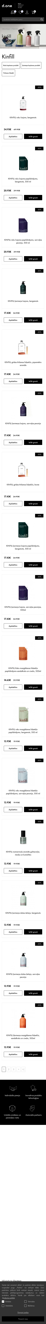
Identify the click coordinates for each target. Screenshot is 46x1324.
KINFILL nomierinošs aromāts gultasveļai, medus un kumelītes (23, 853)
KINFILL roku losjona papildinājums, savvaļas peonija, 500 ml (23, 241)
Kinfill (22, 29)
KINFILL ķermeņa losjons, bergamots (23, 301)
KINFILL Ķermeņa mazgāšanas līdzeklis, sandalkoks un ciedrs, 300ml (23, 1037)
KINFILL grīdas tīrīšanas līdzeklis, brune (23, 484)
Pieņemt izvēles (23, 1312)
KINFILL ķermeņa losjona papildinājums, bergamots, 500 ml (23, 547)
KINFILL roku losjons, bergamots (23, 117)
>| (23, 1069)
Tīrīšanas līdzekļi (8, 73)
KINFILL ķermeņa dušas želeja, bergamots (23, 912)
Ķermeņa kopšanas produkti (31, 65)
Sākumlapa (6, 29)
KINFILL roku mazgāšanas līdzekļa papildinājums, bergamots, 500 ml (23, 731)
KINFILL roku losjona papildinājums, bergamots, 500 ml (23, 180)
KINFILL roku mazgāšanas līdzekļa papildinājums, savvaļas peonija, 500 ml (23, 792)
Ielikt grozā (33, 136)
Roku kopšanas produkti (11, 65)
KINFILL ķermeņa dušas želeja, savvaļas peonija (23, 975)
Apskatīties (13, 136)
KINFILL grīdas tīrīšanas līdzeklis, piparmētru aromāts (23, 364)
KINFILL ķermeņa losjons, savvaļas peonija (23, 423)
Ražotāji (15, 29)
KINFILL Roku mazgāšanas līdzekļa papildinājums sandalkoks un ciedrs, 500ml (23, 669)
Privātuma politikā (8, 1298)
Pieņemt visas (23, 1319)
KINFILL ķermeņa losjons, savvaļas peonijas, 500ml (23, 608)
